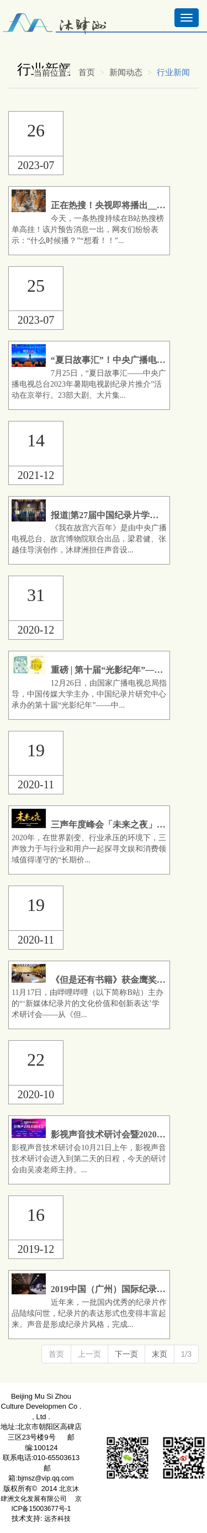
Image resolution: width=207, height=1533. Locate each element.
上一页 (89, 1354)
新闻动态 (125, 72)
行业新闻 (173, 72)
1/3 (186, 1354)
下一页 (126, 1354)
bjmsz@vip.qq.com (46, 1478)
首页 (86, 72)
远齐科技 (57, 1519)
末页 (159, 1354)
